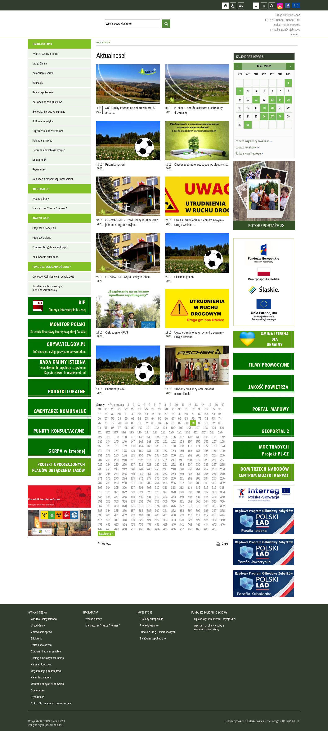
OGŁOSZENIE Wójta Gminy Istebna (127, 277)
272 (108, 478)
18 (99, 409)
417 (116, 519)
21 (119, 409)
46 (159, 413)
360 (173, 501)
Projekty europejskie (44, 228)
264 (173, 473)
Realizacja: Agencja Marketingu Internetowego (252, 721)
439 (165, 524)
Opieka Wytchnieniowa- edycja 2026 (53, 276)
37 (99, 413)
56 (99, 418)
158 (222, 441)
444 (206, 524)
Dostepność (39, 160)
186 (190, 450)
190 (222, 450)
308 (141, 487)
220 (206, 460)
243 (132, 469)
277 (149, 478)
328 (173, 492)
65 (159, 418)
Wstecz (106, 543)
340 (141, 496)
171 (198, 446)
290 (124, 483)
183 (165, 450)
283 (198, 478)
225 (116, 464)
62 (139, 418)
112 (107, 432)
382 (222, 506)
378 (190, 506)
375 (165, 506)
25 (146, 409)
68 (179, 418)
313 (181, 487)
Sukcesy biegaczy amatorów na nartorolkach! (194, 391)
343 (165, 496)
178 (124, 450)
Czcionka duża (271, 5)
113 (115, 432)
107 (197, 427)
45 (152, 413)
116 (139, 432)
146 (124, 441)
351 (100, 501)
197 (149, 455)
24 (139, 409)
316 (206, 487)
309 (149, 487)
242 (124, 469)
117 (147, 432)
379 (198, 506)
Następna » (106, 533)
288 (108, 483)
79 (126, 423)
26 (152, 409)
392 (173, 510)
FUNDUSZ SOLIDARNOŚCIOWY (51, 267)
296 (173, 483)
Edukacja (37, 83)
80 (132, 423)
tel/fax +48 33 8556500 (286, 24)
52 (199, 413)
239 (100, 469)
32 (193, 409)
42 (132, 413)
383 (100, 510)
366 (222, 501)
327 (165, 492)
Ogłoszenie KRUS (116, 332)
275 (132, 478)
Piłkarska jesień (115, 164)
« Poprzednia (116, 404)
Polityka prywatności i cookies (45, 725)
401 (116, 515)
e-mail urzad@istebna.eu (285, 29)
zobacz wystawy (247, 147)
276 (141, 478)
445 (214, 524)
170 (190, 446)
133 (149, 436)
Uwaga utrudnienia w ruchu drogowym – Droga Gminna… (199, 222)
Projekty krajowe (41, 238)
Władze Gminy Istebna (45, 54)
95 (105, 427)
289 (116, 483)
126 (220, 432)
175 (100, 450)
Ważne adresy (40, 199)
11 (182, 404)
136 (173, 436)
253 (214, 469)
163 (132, 446)
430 (222, 519)
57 (105, 418)
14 (202, 404)
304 (108, 487)
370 (124, 506)
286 (222, 478)
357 (149, 501)
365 (214, 501)
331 (198, 492)
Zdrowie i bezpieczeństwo (47, 102)
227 (132, 464)
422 (157, 519)
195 (132, 455)
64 (152, 418)
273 (116, 478)
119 (163, 432)
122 (187, 432)
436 (141, 524)
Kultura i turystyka (42, 121)
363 (198, 501)
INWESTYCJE (40, 218)
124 (204, 432)
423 (165, 519)
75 (99, 423)
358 (157, 501)
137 (181, 436)
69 (186, 418)
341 (149, 496)
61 (132, 418)
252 (206, 469)
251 (198, 469)
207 (100, 460)
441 (181, 524)
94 (99, 427)
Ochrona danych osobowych (48, 150)
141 (214, 436)
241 (116, 469)
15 (209, 404)
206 (222, 455)
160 (108, 446)
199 (165, 455)
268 (206, 473)
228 (141, 464)
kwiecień (238, 66)
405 (149, 515)
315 (198, 487)
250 (190, 469)
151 (165, 441)
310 (157, 487)
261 (149, 473)
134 (157, 436)
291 (132, 483)
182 (157, 450)
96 (112, 427)
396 (206, 510)
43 (139, 413)
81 (139, 423)
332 (206, 492)
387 (132, 510)
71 (199, 418)
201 (181, 455)
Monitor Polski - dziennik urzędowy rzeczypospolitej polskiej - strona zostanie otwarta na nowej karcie (59, 328)
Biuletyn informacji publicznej (59, 306)
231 (165, 464)
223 (100, 464)
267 (198, 473)
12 (189, 404)
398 (222, 510)
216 (173, 460)
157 (214, 441)
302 (222, 483)
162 (124, 446)
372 (141, 506)
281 (181, 478)
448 (108, 529)
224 (108, 464)
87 (179, 423)
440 (173, 524)
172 (206, 446)
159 (100, 446)
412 (206, 515)
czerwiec (290, 66)
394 (190, 510)
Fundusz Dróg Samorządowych (50, 247)
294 (157, 483)
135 (165, 436)
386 (124, 510)
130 (124, 436)
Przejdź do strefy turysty (324, 75)
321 (116, 492)
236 (206, 464)
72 (206, 418)
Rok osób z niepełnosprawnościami (52, 179)
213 (149, 460)
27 (159, 409)
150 (157, 441)
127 (100, 436)
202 (190, 455)
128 (108, 436)
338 (124, 496)
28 (166, 409)
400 (108, 515)
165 (149, 446)
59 (119, 418)
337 (116, 496)
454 (157, 529)
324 (141, 492)
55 (219, 413)
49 (179, 413)
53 (206, 413)
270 (222, 473)
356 (141, 501)
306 (124, 487)
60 (126, 418)
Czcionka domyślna (256, 5)
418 (124, 519)
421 (149, 519)
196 (141, 455)
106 (189, 427)
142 (222, 436)
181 (149, 450)
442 (190, 524)
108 (205, 427)
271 (100, 478)
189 (214, 450)
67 (172, 418)
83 (152, 423)
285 (214, 478)
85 (166, 423)
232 (173, 464)
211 (132, 460)
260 (141, 473)
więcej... (295, 34)
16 (216, 404)
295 (165, 483)
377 (181, 506)
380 (206, 506)
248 (173, 469)
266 (190, 473)
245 (149, 469)
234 (190, 464)
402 (124, 515)
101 (148, 427)
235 (198, 464)
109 (213, 427)
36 (219, 409)
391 (165, 510)
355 (132, 501)
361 (181, 501)
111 (100, 432)
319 (100, 492)
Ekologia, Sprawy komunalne (48, 111)
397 (214, 510)
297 (181, 483)
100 (140, 427)
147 (132, 441)
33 (199, 409)
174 (222, 446)
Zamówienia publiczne (45, 257)
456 (173, 529)
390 (157, 510)
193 (116, 455)
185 (181, 450)
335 (100, 496)
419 (132, 519)
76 (105, 423)
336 (108, 496)
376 (173, 506)
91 (206, 423)
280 (173, 478)
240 (108, 469)
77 (112, 423)
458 (190, 529)
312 (173, 487)
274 (124, 478)
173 (214, 446)
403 (132, 515)
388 (141, 510)
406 (157, 515)
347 (198, 496)
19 (105, 409)
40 (119, 413)
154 (190, 441)
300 (206, 483)
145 (116, 441)
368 (108, 506)
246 (157, 469)
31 (186, 409)
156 (206, 441)
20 (112, 409)
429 (214, 519)
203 (198, 455)
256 (108, 473)
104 (173, 427)
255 (100, 473)
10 (176, 404)
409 (181, 515)
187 (198, 450)
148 (141, 441)
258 (124, 473)
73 (213, 418)
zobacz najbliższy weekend (253, 141)
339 (132, 496)
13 (196, 404)
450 (124, 529)
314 (189, 487)
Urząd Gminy (39, 63)
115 (131, 432)
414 (222, 515)
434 (124, 524)
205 (214, 455)
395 (198, 510)
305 (116, 487)
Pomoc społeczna (42, 92)
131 (132, 436)
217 (181, 460)
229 (149, 464)
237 (214, 464)
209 (116, 460)
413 (214, 515)
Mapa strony (240, 5)
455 (165, 529)
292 (141, 483)
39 (112, 413)
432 (108, 524)
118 (155, 432)
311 (165, 487)
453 (149, 529)
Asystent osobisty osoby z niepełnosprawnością (47, 288)
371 (132, 506)
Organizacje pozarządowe (47, 131)
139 (198, 436)
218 (189, 460)
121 (179, 432)
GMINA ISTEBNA (42, 44)
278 (157, 478)
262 (157, 473)
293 (149, 483)
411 (198, 515)
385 (116, 510)
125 (212, 432)
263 (165, 473)
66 (166, 418)
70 (193, 418)
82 (146, 423)
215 (165, 460)
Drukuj (225, 543)
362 (190, 501)
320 (108, 492)
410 (190, 515)
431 (100, 524)
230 (157, 464)
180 (141, 450)
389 (149, 510)
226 (124, 464)
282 (190, 478)
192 (108, 455)
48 (172, 413)
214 (157, 460)
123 (196, 432)
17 (222, 404)
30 (179, 409)
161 (116, 446)
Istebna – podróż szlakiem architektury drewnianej (198, 110)
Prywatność (39, 169)
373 (149, 506)
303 (100, 487)
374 (157, 506)
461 (214, 529)
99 (132, 427)
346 (190, 496)
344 (173, 496)
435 (132, 524)
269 (214, 473)
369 (116, 506)
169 (181, 446)
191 (100, 455)
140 (206, 436)
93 (219, 423)
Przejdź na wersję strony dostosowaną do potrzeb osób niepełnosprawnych (233, 5)
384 (108, 510)
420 (141, 519)
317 (214, 487)
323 (132, 492)
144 (108, 441)
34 (206, 409)
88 (186, 423)
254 (222, 469)
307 (132, 487)
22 (126, 409)
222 (222, 460)
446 (222, 524)
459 (198, 529)
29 (172, 409)
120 (171, 432)
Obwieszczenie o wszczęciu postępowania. (201, 164)
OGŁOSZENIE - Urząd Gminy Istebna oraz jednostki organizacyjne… (131, 222)
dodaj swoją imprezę (249, 153)
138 (190, 436)
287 (100, 483)
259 (132, 473)
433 (116, 524)
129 (116, 436)
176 (108, 450)
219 (198, 460)
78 (119, 423)
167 (165, 446)
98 (126, 427)
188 (206, 450)
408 (173, 515)
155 (198, 441)
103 (164, 427)
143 (100, 441)
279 (165, 478)
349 (214, 496)
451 (132, 529)
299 (198, 483)
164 (141, 446)
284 (206, 478)
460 (206, 529)
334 (222, 492)
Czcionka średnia (263, 5)
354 (124, 501)
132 (141, 436)
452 (141, 529)
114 (123, 432)
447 (100, 529)
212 (140, 460)
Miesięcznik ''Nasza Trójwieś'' (49, 208)
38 (105, 413)
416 (108, 519)
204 (206, 455)
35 (213, 409)
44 (146, 413)
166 (157, 446)
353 (116, 501)
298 (190, 483)
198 (157, 455)
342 (157, 496)
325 (149, 492)
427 (198, 519)
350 (222, 496)
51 (193, 413)
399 (100, 515)
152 (173, 441)
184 (173, 450)
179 (132, 450)
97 (119, 427)
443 (198, 524)
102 (156, 427)
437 (149, 524)
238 (222, 464)
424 (173, 519)
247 (165, 469)
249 (181, 469)
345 (181, 496)
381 (214, 506)
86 (172, 423)
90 (199, 423)
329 (181, 492)
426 (190, 519)
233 (181, 464)
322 (124, 492)
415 (100, 519)
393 (181, 510)
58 (112, 418)
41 (126, 413)
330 (190, 492)
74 (219, 418)
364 (206, 501)
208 (108, 460)
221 (214, 460)
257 (116, 473)
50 (186, 413)
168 (173, 446)
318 (222, 487)
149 (149, 441)
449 (116, 529)
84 (159, 423)
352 (108, 501)
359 (165, 501)
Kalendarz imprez (42, 140)
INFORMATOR (40, 189)
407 (165, 515)
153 (181, 441)
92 (213, 423)
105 (181, 427)
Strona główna (225, 5)
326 (157, 492)
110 (222, 427)
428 (206, 519)
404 (141, 515)
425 (181, 519)
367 (100, 506)
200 (173, 455)
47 (166, 413)
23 (132, 409)
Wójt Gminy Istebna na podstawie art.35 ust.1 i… (129, 110)
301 (214, 483)
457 (181, 529)
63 (146, 418)
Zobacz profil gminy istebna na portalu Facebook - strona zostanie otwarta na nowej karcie (287, 5)
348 (206, 496)
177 (116, 450)
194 (124, 455)
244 (141, 469)
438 (157, 524)
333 (214, 492)
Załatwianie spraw (42, 73)
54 (213, 413)
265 (181, 473)
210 (124, 460)
